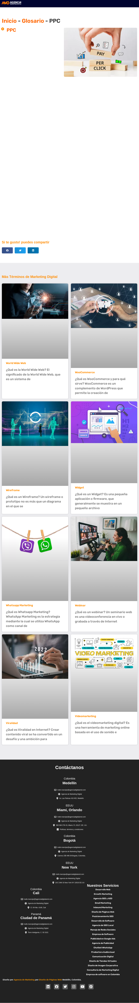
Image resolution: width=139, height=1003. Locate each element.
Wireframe (13, 490)
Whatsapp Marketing (19, 605)
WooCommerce (85, 372)
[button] (7, 250)
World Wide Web (16, 363)
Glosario (33, 21)
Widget (79, 487)
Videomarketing (85, 716)
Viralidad (12, 723)
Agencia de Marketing (24, 979)
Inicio (9, 21)
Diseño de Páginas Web (50, 979)
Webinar (80, 605)
